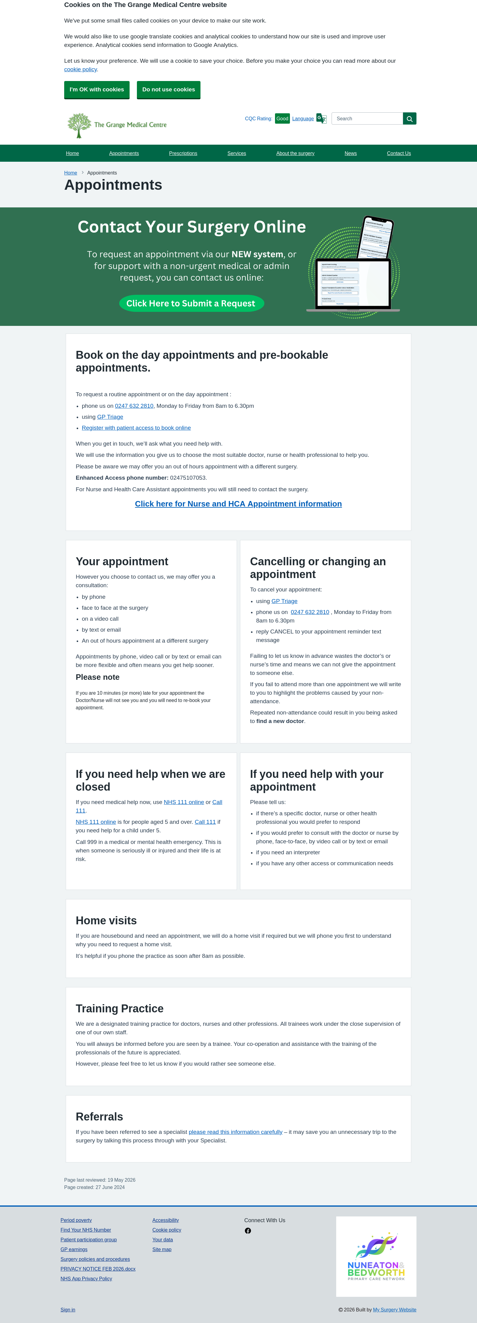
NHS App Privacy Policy (86, 1278)
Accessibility (165, 1220)
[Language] (309, 118)
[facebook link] (248, 1231)
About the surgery (295, 153)
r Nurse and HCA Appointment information (262, 504)
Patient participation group (89, 1239)
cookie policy (80, 69)
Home (72, 153)
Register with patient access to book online (136, 428)
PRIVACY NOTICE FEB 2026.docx (98, 1268)
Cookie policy (166, 1229)
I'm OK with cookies (97, 89)
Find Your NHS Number (86, 1229)
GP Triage (110, 417)
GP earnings (74, 1249)
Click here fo (159, 504)
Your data (162, 1239)
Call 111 (205, 822)
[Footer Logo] (376, 1256)
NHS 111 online (184, 802)
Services (237, 153)
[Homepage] (151, 125)
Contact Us (399, 153)
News (351, 153)
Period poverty (76, 1220)
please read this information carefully (235, 1132)
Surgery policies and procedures (95, 1259)
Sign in (68, 1309)
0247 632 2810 (134, 406)
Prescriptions (183, 153)
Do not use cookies (168, 89)
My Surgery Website (394, 1309)
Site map (162, 1249)
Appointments (124, 153)
